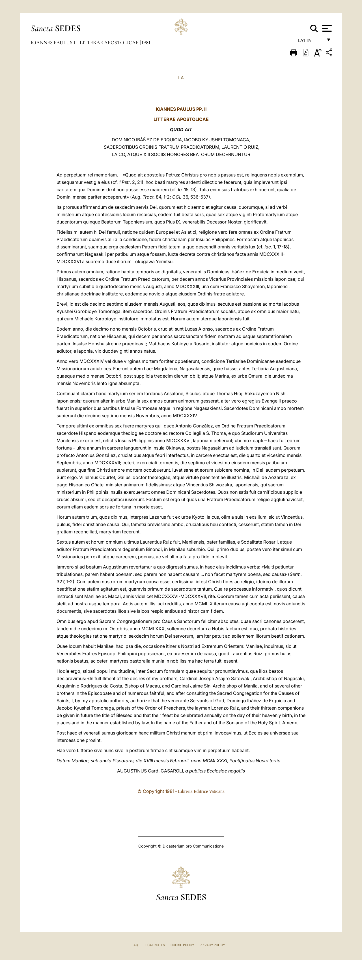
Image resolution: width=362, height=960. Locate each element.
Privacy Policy (212, 945)
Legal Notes (154, 945)
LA (181, 77)
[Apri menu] (326, 28)
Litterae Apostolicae (110, 42)
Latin (310, 41)
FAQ (135, 945)
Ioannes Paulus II (54, 42)
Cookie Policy (182, 945)
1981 (145, 42)
